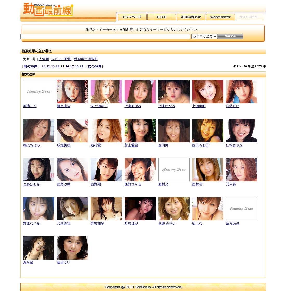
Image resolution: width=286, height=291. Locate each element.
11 (43, 66)
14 (57, 66)
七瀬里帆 (199, 106)
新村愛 (96, 145)
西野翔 (96, 184)
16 (67, 66)
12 (48, 66)
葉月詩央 (232, 223)
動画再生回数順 (86, 59)
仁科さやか (234, 145)
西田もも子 (200, 145)
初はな (197, 223)
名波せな (232, 106)
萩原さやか (166, 223)
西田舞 (163, 145)
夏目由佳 (63, 106)
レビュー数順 (61, 59)
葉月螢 (28, 262)
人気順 (44, 59)
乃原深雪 (63, 223)
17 (72, 66)
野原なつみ (31, 223)
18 (76, 66)
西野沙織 (63, 184)
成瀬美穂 (63, 145)
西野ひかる (133, 184)
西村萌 (197, 184)
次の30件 (94, 66)
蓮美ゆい (63, 262)
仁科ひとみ (31, 184)
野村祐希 (97, 223)
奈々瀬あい (99, 106)
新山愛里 (131, 145)
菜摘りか (30, 106)
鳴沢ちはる (31, 145)
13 (53, 66)
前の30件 (30, 66)
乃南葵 (231, 184)
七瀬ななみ (166, 106)
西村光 (163, 184)
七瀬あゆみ (133, 106)
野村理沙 (131, 223)
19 (81, 66)
